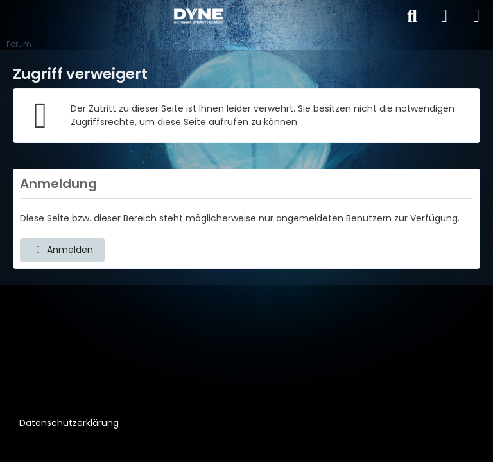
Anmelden (62, 249)
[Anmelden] (444, 16)
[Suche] (412, 16)
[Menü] (476, 16)
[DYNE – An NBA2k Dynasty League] (198, 16)
